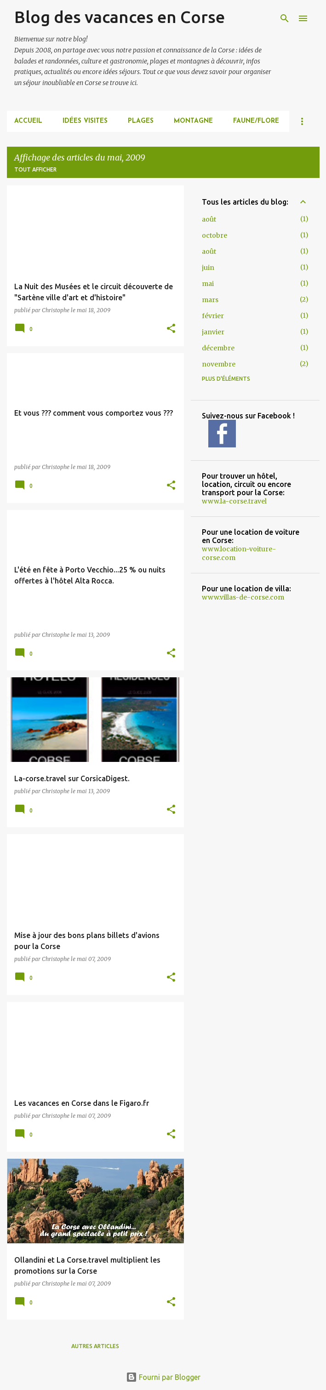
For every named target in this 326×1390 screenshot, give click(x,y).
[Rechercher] (284, 18)
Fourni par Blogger (163, 1377)
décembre (218, 348)
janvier (213, 332)
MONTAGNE (193, 121)
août (209, 219)
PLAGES (141, 121)
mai (208, 284)
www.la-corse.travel (234, 501)
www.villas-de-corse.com (243, 597)
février (213, 316)
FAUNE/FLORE (256, 121)
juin (208, 267)
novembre (218, 364)
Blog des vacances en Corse (119, 16)
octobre (214, 235)
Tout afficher (35, 169)
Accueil (28, 121)
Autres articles (95, 1346)
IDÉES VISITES (85, 121)
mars (210, 300)
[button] (171, 329)
